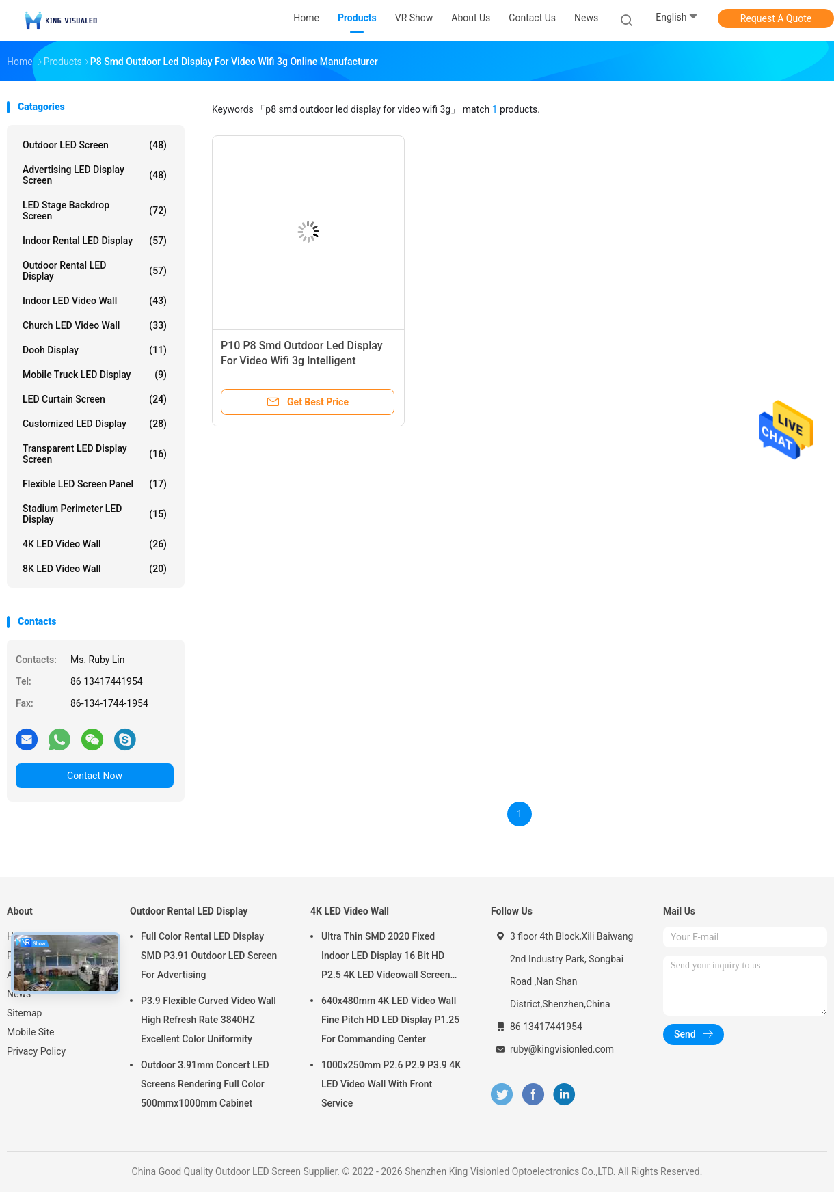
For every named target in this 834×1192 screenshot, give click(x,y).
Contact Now (94, 775)
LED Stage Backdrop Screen (95, 210)
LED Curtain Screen (95, 399)
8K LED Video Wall (95, 568)
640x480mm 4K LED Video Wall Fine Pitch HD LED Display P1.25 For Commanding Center (390, 1019)
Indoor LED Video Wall (95, 301)
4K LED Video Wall (95, 544)
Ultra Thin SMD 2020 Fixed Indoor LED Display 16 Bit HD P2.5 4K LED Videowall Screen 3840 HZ (385, 957)
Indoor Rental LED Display (95, 240)
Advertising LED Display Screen (95, 175)
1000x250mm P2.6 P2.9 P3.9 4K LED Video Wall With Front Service (391, 1084)
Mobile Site (31, 1032)
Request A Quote (775, 18)
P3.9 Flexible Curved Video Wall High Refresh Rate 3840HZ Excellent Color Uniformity (208, 1019)
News (19, 993)
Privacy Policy (36, 1051)
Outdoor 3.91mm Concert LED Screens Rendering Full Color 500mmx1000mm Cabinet (205, 1084)
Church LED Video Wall (95, 325)
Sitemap (24, 1012)
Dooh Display (95, 350)
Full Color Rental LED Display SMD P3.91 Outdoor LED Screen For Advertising (209, 955)
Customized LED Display (95, 424)
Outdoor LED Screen (95, 145)
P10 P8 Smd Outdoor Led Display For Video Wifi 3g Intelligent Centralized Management (302, 360)
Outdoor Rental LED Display (95, 271)
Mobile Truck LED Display (95, 374)
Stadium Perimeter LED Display (95, 514)
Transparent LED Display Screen (95, 454)
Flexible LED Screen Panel (95, 484)
